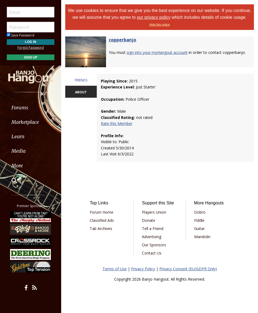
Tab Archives (101, 228)
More (17, 165)
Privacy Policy (143, 268)
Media (18, 151)
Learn (17, 136)
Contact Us (151, 253)
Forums (19, 108)
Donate (148, 220)
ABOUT (81, 92)
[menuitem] (30, 107)
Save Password (20, 35)
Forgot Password (30, 47)
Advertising (151, 236)
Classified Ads (102, 220)
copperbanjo (122, 40)
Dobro (200, 212)
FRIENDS (81, 80)
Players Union (154, 212)
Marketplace (25, 122)
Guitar (199, 228)
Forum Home (101, 212)
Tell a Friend (152, 228)
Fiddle (199, 220)
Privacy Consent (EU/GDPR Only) (188, 268)
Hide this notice (159, 24)
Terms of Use (114, 268)
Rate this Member (116, 123)
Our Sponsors (154, 244)
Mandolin (202, 236)
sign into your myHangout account (157, 52)
